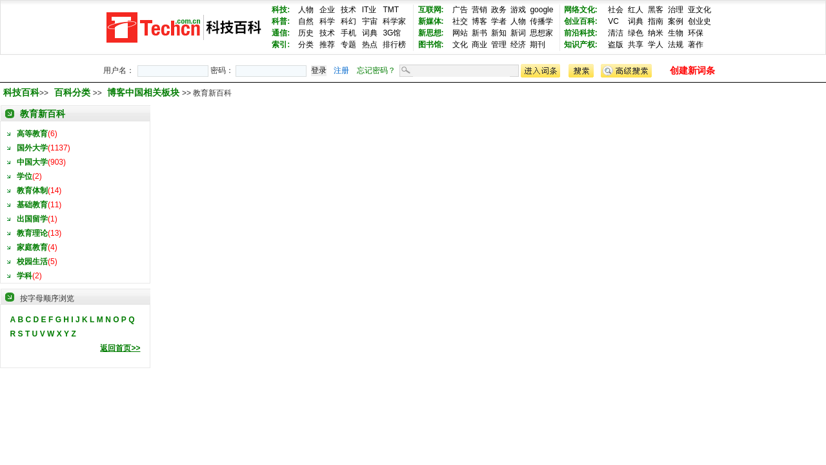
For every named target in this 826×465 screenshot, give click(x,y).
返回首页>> (120, 348)
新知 (499, 32)
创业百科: (581, 21)
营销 (479, 9)
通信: (281, 32)
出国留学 (32, 218)
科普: (281, 21)
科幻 (348, 21)
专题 (348, 44)
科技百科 (21, 92)
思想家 (541, 32)
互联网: (431, 9)
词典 (370, 32)
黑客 (655, 9)
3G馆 (392, 32)
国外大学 (32, 147)
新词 (518, 32)
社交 (460, 21)
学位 (24, 176)
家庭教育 (32, 247)
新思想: (431, 32)
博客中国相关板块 (144, 92)
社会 (615, 9)
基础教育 (32, 204)
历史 (306, 32)
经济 (518, 44)
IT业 (369, 9)
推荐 (327, 44)
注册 (341, 70)
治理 (675, 9)
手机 (348, 32)
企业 (327, 9)
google (541, 9)
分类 (306, 44)
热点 (370, 44)
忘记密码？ (376, 70)
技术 (348, 9)
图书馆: (431, 44)
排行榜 (394, 44)
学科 (24, 275)
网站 (460, 32)
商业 (479, 44)
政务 (499, 9)
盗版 (615, 44)
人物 (306, 9)
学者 (499, 21)
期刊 (537, 44)
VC (613, 21)
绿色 (635, 32)
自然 (306, 21)
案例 (675, 21)
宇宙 (370, 21)
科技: (281, 9)
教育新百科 (42, 113)
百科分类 (72, 92)
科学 (327, 21)
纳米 (655, 32)
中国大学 (32, 162)
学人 (655, 44)
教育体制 (32, 190)
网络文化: (581, 9)
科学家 (394, 21)
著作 (695, 44)
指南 (655, 21)
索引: (281, 44)
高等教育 (32, 133)
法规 (675, 44)
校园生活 (32, 261)
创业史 (699, 21)
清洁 (615, 32)
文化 (460, 44)
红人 (635, 9)
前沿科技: (581, 32)
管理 (499, 44)
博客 (479, 21)
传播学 (541, 21)
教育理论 (32, 233)
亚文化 (699, 9)
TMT (391, 9)
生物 (675, 32)
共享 (635, 44)
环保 (695, 32)
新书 (479, 32)
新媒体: (431, 21)
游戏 (518, 9)
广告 (460, 9)
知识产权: (581, 44)
